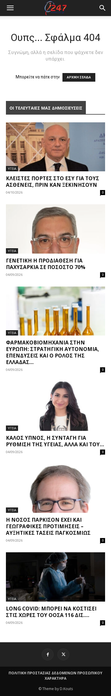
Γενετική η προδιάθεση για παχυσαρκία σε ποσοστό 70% (45, 264)
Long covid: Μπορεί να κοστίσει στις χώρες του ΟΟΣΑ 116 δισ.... (51, 612)
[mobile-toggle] (10, 8)
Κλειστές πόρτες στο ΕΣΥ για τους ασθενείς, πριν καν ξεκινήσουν (52, 181)
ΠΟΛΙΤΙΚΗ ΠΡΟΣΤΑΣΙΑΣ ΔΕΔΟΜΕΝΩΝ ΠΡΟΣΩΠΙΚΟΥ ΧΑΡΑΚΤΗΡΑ (55, 675)
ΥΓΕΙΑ (12, 168)
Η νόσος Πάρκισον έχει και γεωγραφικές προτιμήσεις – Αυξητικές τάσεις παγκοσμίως (48, 526)
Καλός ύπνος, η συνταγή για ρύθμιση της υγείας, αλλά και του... (55, 441)
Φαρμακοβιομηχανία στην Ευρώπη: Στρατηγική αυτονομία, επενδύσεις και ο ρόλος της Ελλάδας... (52, 352)
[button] (102, 8)
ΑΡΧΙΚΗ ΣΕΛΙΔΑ (79, 77)
